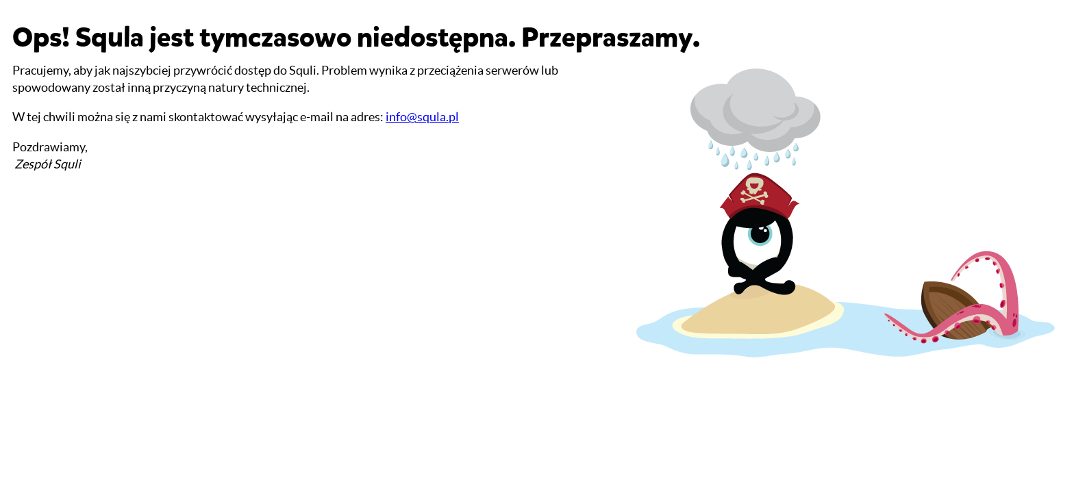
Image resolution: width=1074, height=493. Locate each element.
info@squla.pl (422, 117)
